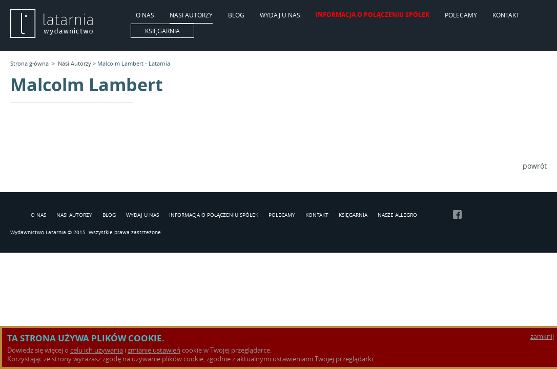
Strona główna (29, 63)
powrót (535, 166)
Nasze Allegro (397, 215)
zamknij (542, 336)
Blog (236, 15)
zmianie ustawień (154, 350)
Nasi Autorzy (191, 15)
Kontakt (506, 15)
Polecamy (461, 15)
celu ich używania (96, 350)
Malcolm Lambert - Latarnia (133, 63)
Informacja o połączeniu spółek (372, 15)
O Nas (145, 15)
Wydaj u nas (280, 15)
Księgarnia (162, 31)
